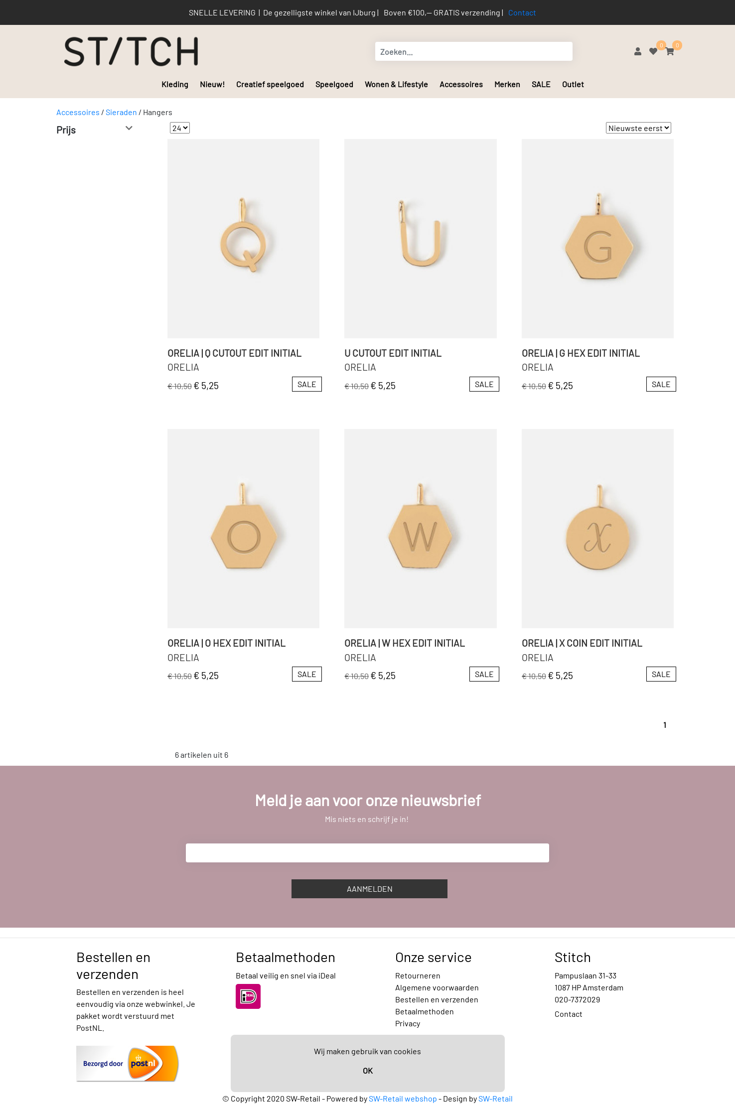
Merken (507, 84)
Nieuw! (212, 84)
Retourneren (418, 975)
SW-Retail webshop (403, 1098)
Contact (522, 12)
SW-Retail (495, 1098)
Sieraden (121, 112)
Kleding (174, 84)
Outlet (573, 84)
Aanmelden (370, 888)
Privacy (407, 1023)
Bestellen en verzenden (436, 999)
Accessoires (461, 84)
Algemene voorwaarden (437, 987)
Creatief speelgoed (270, 84)
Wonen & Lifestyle (396, 84)
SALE (541, 84)
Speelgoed (334, 84)
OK (368, 1070)
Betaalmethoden (424, 1011)
